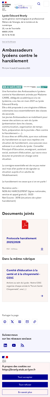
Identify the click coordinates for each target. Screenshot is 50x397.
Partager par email (27, 321)
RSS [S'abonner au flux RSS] (22, 345)
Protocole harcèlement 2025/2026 (22, 240)
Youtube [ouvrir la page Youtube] (14, 345)
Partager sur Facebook (4, 321)
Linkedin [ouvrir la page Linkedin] (5, 345)
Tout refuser (25, 384)
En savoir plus (25, 392)
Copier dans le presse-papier (34, 321)
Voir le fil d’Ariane (9, 42)
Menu (46, 3)
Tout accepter (25, 377)
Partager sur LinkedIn (19, 321)
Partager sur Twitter (12, 321)
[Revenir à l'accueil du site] (5, 360)
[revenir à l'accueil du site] (25, 15)
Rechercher (38, 3)
